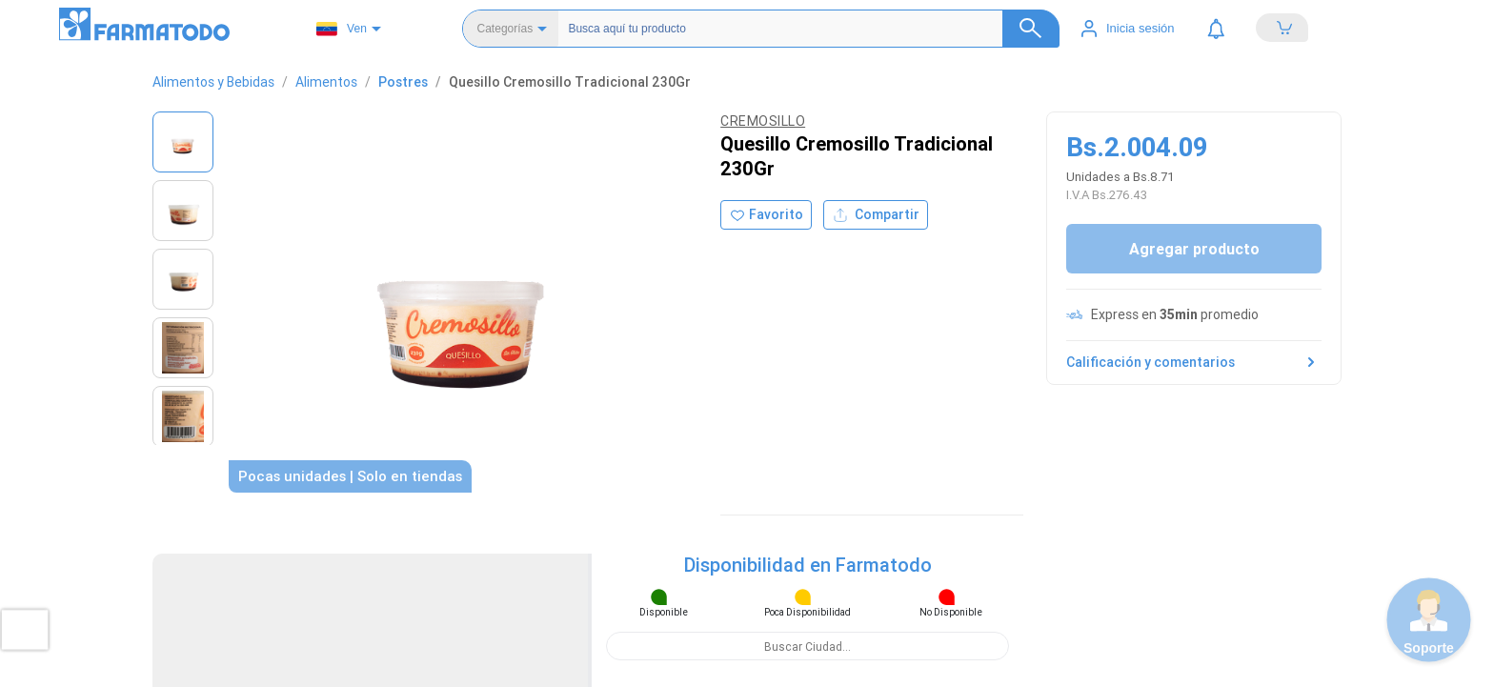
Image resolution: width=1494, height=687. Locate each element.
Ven (341, 29)
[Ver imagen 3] (182, 279)
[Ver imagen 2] (182, 210)
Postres (403, 82)
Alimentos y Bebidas (213, 82)
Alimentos (326, 82)
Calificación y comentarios (1194, 362)
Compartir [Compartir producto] (875, 215)
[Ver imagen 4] (182, 347)
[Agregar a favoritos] (766, 215)
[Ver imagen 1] (182, 141)
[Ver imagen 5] (182, 416)
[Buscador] (796, 28)
